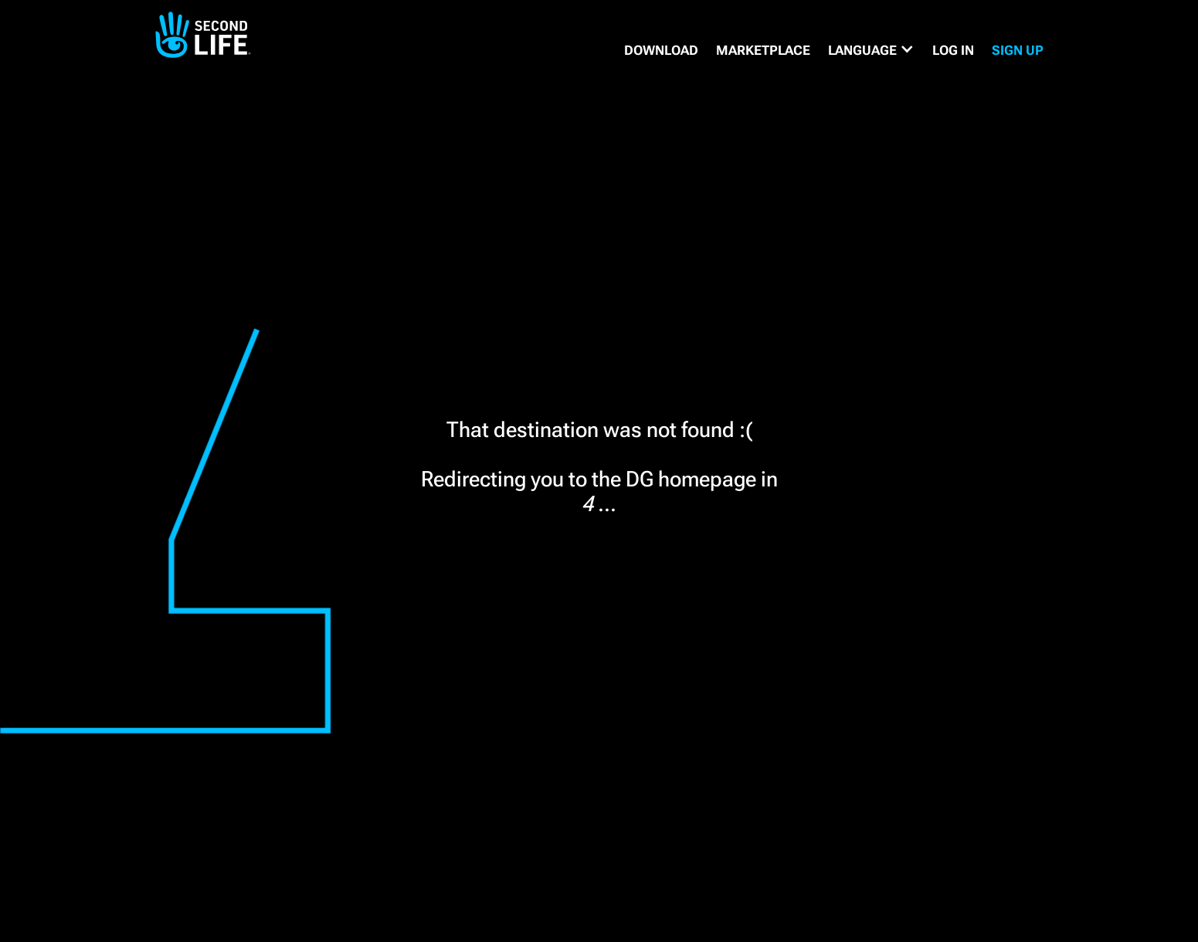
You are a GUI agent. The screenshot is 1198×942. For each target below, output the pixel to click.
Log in (953, 50)
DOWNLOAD (661, 50)
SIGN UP (1018, 50)
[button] (871, 50)
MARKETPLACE (763, 50)
